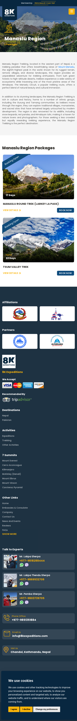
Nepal (5, 402)
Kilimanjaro (8, 456)
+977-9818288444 (32, 548)
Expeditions (8, 423)
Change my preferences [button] (47, 709)
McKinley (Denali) (11, 461)
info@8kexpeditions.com (30, 623)
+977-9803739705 (31, 585)
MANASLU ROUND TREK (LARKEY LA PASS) (31, 203)
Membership (26, 3)
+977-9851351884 (24, 607)
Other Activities (10, 432)
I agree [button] (14, 709)
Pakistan (6, 407)
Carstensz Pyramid (12, 474)
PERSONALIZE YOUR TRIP (45, 3)
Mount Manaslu (66, 66)
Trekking (6, 427)
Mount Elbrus (9, 465)
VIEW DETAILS (12, 210)
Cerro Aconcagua (12, 452)
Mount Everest (9, 447)
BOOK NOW (65, 210)
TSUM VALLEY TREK (15, 267)
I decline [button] (26, 709)
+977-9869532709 (31, 566)
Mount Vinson (9, 470)
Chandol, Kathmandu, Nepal (30, 639)
